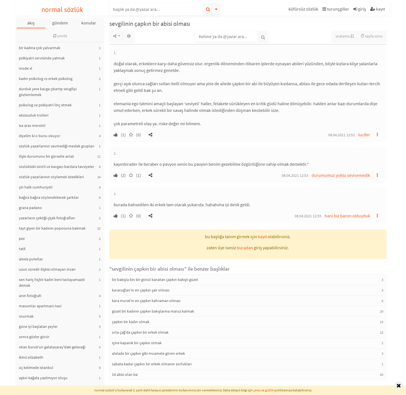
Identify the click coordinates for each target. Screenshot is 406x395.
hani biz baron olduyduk (347, 215)
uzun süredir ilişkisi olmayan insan (47, 269)
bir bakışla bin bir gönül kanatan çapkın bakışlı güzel (155, 279)
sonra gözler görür (34, 336)
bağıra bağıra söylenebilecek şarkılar (49, 197)
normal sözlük (62, 9)
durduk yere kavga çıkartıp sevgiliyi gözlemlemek (48, 91)
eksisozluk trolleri (33, 115)
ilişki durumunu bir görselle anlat (46, 156)
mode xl (25, 68)
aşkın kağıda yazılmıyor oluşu (43, 377)
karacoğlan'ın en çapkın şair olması (140, 290)
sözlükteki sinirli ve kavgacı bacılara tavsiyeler (56, 166)
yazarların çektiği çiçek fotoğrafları (47, 217)
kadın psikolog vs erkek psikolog (45, 78)
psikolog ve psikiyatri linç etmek (45, 104)
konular (88, 23)
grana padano (30, 207)
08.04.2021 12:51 (341, 134)
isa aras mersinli (32, 125)
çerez (256, 390)
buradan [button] (245, 247)
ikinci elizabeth (31, 357)
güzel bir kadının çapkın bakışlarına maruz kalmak (153, 311)
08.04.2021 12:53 (295, 175)
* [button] (308, 164)
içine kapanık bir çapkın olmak (137, 342)
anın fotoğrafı (30, 295)
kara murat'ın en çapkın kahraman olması (146, 300)
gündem (60, 23)
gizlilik (269, 390)
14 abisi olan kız (125, 374)
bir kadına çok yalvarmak (39, 47)
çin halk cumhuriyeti (35, 187)
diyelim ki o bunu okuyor (39, 135)
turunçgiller (335, 9)
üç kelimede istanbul (36, 367)
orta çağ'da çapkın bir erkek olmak (140, 332)
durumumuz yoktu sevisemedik (341, 175)
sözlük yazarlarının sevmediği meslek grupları (56, 146)
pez (22, 238)
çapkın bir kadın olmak (130, 321)
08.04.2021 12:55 (308, 215)
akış (31, 23)
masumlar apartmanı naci (40, 305)
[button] (304, 10)
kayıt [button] (262, 236)
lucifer (364, 134)
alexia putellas (31, 258)
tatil (22, 248)
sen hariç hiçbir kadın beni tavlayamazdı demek (52, 282)
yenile (60, 35)
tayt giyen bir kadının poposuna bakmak (52, 228)
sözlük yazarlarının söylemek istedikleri (51, 176)
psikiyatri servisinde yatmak (42, 58)
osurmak (26, 316)
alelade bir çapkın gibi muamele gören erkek (148, 353)
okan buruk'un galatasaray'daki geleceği (52, 346)
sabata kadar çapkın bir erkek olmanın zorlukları (152, 363)
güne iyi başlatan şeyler (38, 326)
